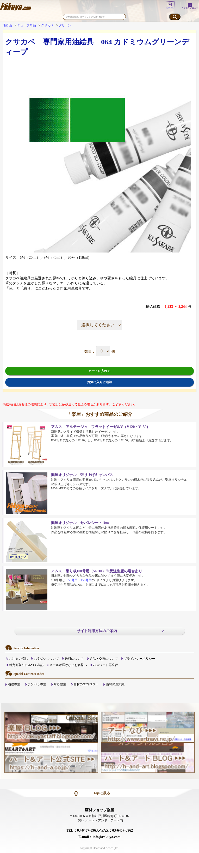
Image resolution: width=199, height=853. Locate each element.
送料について (74, 658)
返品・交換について (104, 658)
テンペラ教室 (37, 684)
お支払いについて (46, 658)
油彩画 (7, 25)
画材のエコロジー (85, 684)
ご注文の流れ (18, 658)
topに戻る (102, 793)
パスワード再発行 (105, 665)
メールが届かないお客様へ (68, 665)
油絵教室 (14, 684)
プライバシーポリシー (139, 658)
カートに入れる (99, 371)
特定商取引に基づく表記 (26, 665)
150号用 (86, 580)
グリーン (65, 25)
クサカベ (47, 25)
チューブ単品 (26, 25)
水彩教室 (60, 684)
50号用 (73, 580)
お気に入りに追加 (99, 382)
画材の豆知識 (115, 684)
